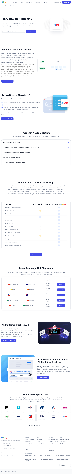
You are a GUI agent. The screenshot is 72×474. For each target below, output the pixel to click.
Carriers (38, 441)
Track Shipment (30, 31)
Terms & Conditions (64, 439)
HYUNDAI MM (18, 419)
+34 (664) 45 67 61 (7, 450)
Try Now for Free (7, 81)
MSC (7, 411)
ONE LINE (65, 411)
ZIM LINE (53, 419)
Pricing (45, 2)
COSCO (53, 411)
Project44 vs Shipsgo (53, 441)
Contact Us (51, 450)
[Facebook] (7, 455)
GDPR (61, 443)
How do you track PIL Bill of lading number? (14, 162)
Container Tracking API (9, 340)
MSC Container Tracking (30, 455)
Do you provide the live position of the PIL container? (16, 152)
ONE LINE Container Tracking (62, 459)
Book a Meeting (57, 2)
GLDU (64, 67)
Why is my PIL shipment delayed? (11, 157)
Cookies (62, 446)
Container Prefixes (41, 443)
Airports (38, 446)
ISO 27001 (62, 448)
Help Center (51, 448)
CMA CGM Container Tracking (63, 455)
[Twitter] (4, 455)
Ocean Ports (39, 439)
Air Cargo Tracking (29, 443)
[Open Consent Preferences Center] (58, 465)
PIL (65, 419)
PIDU (57, 67)
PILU (61, 69)
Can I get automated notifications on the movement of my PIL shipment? (21, 147)
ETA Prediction (43, 377)
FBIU (60, 67)
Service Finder (28, 441)
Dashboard (66, 2)
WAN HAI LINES (41, 419)
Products (15, 2)
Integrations (29, 2)
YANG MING (30, 419)
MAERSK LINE (18, 411)
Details (61, 284)
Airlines (38, 448)
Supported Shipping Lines (36, 425)
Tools (21, 2)
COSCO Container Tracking (46, 459)
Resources (37, 2)
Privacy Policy (63, 441)
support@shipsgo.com (7, 452)
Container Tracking (29, 439)
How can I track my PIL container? (11, 142)
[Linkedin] (2, 455)
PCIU (53, 67)
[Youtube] (12, 455)
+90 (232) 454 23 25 (7, 445)
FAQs (49, 446)
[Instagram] (9, 455)
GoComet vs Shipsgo (53, 439)
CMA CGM (30, 411)
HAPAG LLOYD (42, 411)
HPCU (57, 69)
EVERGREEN (7, 419)
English (65, 465)
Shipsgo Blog (51, 443)
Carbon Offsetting (29, 446)
